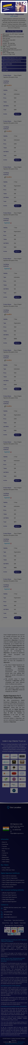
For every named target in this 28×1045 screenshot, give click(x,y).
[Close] (24, 3)
